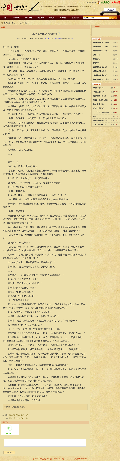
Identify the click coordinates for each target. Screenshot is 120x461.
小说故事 (40, 18)
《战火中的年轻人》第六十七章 (18, 415)
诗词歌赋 (16, 18)
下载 (71, 38)
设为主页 (87, 2)
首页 (6, 18)
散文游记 (28, 18)
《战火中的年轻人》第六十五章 (18, 418)
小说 (20, 23)
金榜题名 (63, 18)
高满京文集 (58, 38)
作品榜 (51, 18)
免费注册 (115, 2)
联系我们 (75, 18)
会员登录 (105, 2)
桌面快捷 (93, 2)
